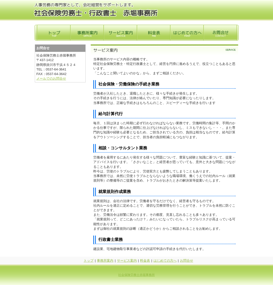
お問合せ (186, 260)
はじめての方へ (165, 260)
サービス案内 (127, 260)
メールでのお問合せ (51, 78)
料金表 (145, 260)
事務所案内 (105, 260)
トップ (89, 260)
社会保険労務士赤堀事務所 (136, 275)
